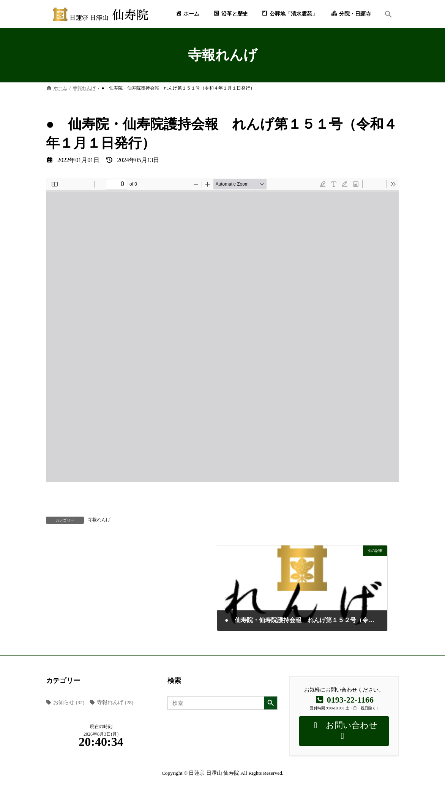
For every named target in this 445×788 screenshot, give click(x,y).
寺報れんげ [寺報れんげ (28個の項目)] (115, 702)
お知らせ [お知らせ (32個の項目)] (68, 702)
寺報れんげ (99, 519)
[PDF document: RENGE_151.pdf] (222, 330)
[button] (388, 14)
